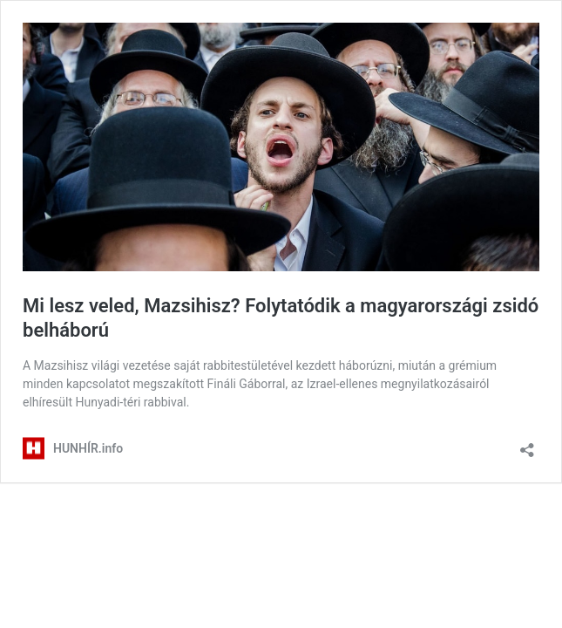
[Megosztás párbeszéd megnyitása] (527, 444)
